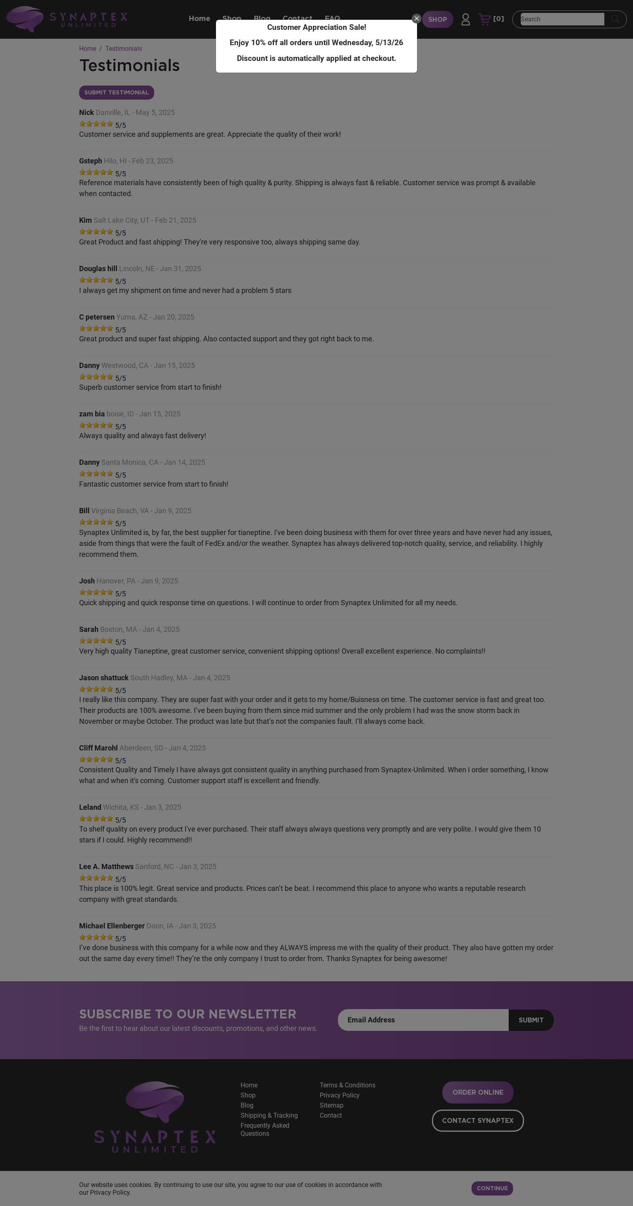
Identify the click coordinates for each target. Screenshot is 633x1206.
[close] (416, 18)
